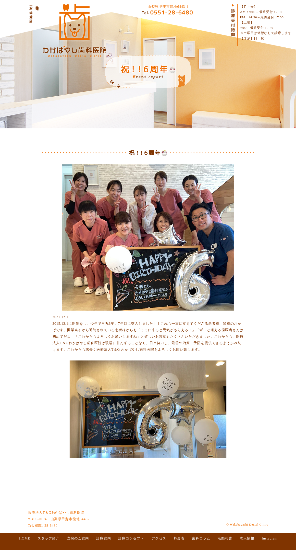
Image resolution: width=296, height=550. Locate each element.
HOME (24, 538)
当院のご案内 (78, 538)
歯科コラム (201, 538)
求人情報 (247, 538)
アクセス (158, 538)
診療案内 (103, 538)
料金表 (179, 538)
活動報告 (225, 538)
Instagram (270, 538)
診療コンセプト (131, 538)
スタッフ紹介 (48, 538)
